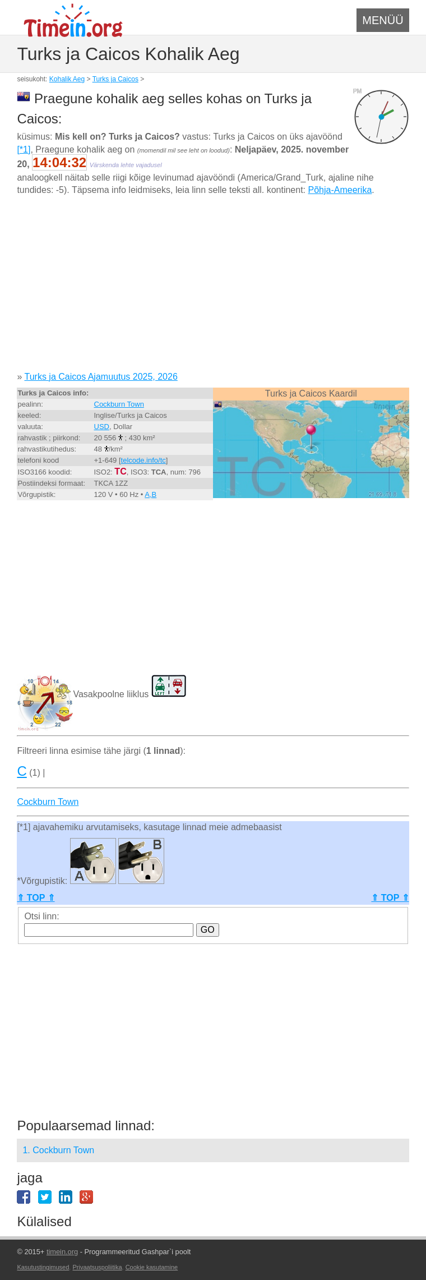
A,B (150, 494)
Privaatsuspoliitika (97, 1267)
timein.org (62, 1251)
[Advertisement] (213, 287)
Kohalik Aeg (67, 79)
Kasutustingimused (43, 1267)
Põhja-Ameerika (340, 190)
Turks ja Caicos (115, 79)
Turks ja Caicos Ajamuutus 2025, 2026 (100, 376)
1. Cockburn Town (58, 1150)
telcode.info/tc (143, 460)
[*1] (23, 149)
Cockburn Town (119, 404)
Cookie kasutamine (152, 1267)
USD (101, 426)
